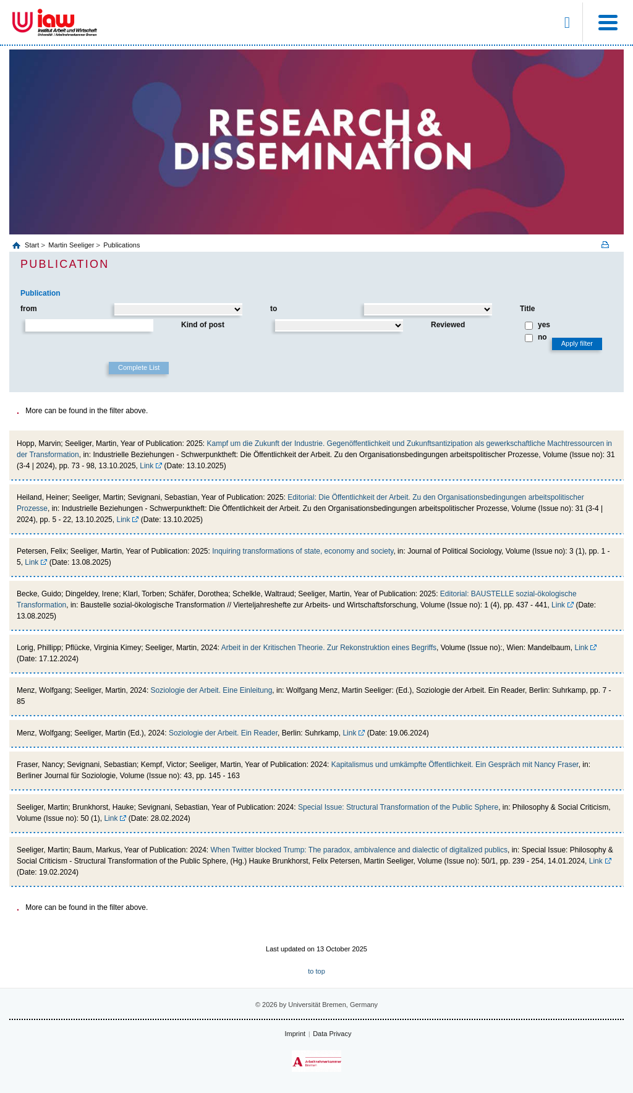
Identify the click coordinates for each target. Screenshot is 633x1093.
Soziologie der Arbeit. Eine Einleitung (212, 690)
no (542, 337)
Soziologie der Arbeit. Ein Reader (223, 733)
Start (33, 245)
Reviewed (448, 324)
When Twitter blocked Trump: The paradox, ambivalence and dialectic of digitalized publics (359, 850)
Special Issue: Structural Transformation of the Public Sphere (398, 807)
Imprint (295, 1033)
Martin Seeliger (71, 245)
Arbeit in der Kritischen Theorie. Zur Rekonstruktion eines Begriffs (328, 647)
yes (544, 324)
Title (527, 308)
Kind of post (202, 324)
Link (146, 465)
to (273, 308)
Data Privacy (332, 1033)
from (28, 308)
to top (316, 971)
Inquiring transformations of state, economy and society (302, 551)
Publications (121, 245)
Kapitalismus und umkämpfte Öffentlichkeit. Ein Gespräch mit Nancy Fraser (455, 764)
